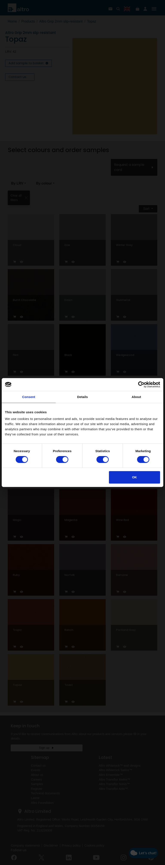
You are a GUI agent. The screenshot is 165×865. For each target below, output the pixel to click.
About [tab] (136, 397)
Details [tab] (82, 397)
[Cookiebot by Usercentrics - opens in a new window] (141, 384)
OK (134, 477)
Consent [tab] (28, 397)
